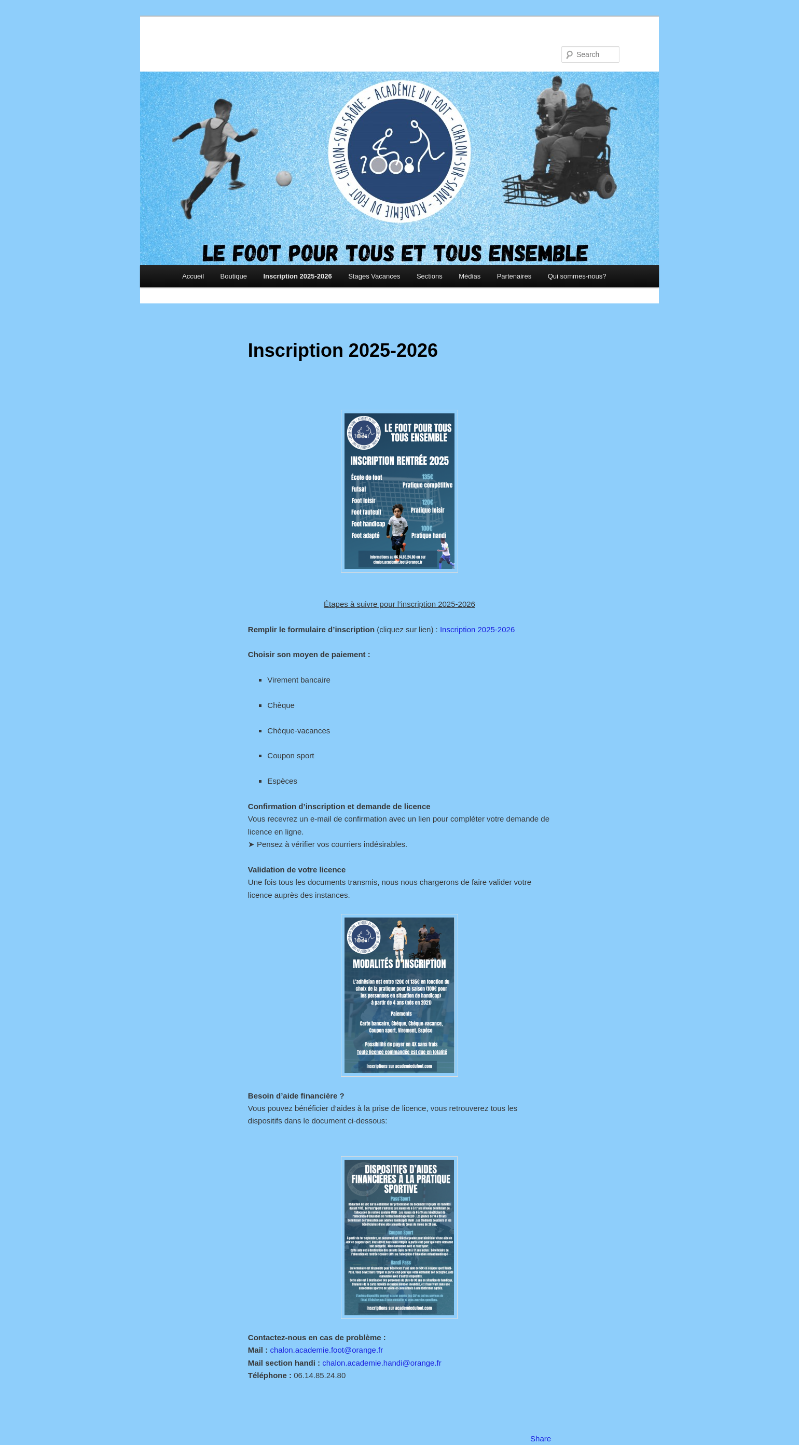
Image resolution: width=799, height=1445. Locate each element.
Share (540, 1438)
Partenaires (514, 276)
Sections (430, 276)
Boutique (234, 276)
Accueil (193, 276)
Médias (469, 276)
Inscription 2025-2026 (297, 276)
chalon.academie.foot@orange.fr (326, 1349)
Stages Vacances (374, 276)
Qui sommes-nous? (577, 276)
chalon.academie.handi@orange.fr (382, 1362)
